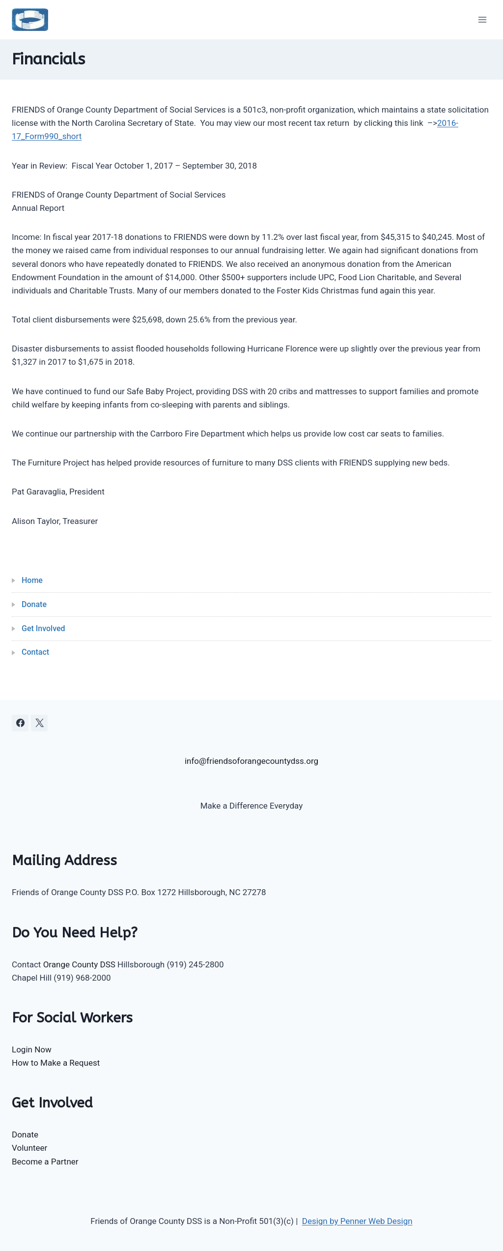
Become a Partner (45, 1161)
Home (32, 580)
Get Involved (43, 628)
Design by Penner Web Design (357, 1221)
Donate (34, 604)
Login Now (32, 1049)
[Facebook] (20, 723)
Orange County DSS (79, 964)
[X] (39, 723)
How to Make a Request (56, 1063)
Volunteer (29, 1148)
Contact (35, 652)
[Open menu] (482, 19)
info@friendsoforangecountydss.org (251, 761)
